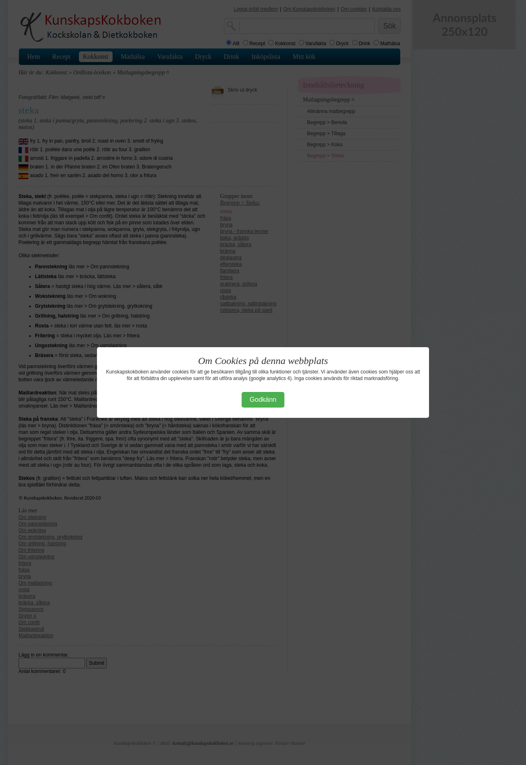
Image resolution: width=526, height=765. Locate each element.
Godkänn (263, 399)
